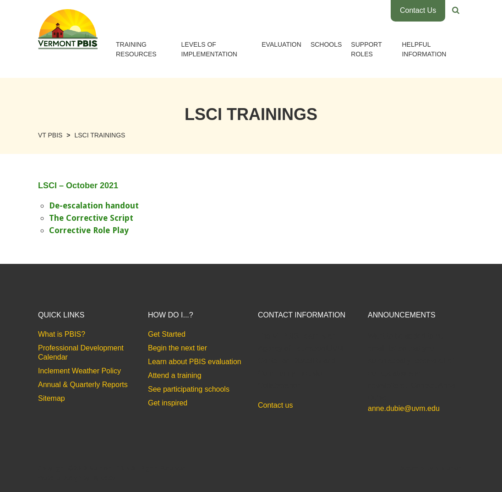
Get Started (167, 334)
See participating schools (188, 389)
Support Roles (366, 49)
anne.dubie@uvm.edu (404, 408)
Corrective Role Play (89, 230)
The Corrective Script (91, 218)
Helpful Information (424, 49)
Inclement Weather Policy (79, 371)
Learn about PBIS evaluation (194, 362)
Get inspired (167, 403)
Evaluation (281, 44)
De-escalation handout (94, 205)
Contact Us (418, 10)
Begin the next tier (177, 348)
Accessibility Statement (432, 468)
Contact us (275, 405)
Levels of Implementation (209, 49)
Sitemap (51, 398)
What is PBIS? (61, 334)
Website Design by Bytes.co (76, 477)
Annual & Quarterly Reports (83, 384)
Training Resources (136, 49)
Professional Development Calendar (81, 352)
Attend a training (175, 375)
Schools (326, 44)
